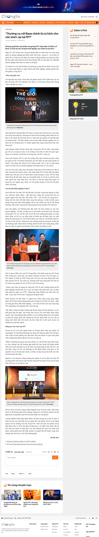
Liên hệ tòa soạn (7, 512)
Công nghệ (17, 22)
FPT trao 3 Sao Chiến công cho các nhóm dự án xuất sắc (25, 444)
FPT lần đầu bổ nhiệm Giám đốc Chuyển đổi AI (83, 37)
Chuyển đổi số (44, 520)
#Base (13, 467)
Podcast (77, 526)
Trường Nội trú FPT (76, 95)
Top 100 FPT (90, 526)
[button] (61, 491)
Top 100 (69, 22)
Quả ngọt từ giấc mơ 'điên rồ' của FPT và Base (21, 441)
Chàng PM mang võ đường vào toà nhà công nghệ (12, 498)
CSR (83, 22)
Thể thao (40, 22)
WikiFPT (77, 529)
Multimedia (50, 22)
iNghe (77, 22)
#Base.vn (21, 467)
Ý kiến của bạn (32, 457)
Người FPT (26, 22)
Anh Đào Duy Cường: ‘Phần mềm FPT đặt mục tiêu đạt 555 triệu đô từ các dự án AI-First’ (83, 56)
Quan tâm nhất (19, 452)
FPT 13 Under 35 (60, 22)
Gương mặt (55, 520)
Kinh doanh (9, 22)
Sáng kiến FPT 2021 (77, 119)
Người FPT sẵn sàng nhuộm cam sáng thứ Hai (30, 498)
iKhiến (65, 520)
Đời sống (54, 523)
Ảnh (76, 523)
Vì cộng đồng (66, 526)
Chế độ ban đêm (92, 22)
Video (76, 520)
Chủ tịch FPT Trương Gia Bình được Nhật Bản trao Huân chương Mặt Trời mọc (83, 46)
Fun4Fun (65, 523)
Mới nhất (29, 452)
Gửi (55, 457)
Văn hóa (33, 22)
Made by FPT (44, 523)
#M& (30, 467)
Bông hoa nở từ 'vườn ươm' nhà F (50, 497)
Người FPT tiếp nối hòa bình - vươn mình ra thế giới (83, 65)
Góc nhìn (54, 526)
